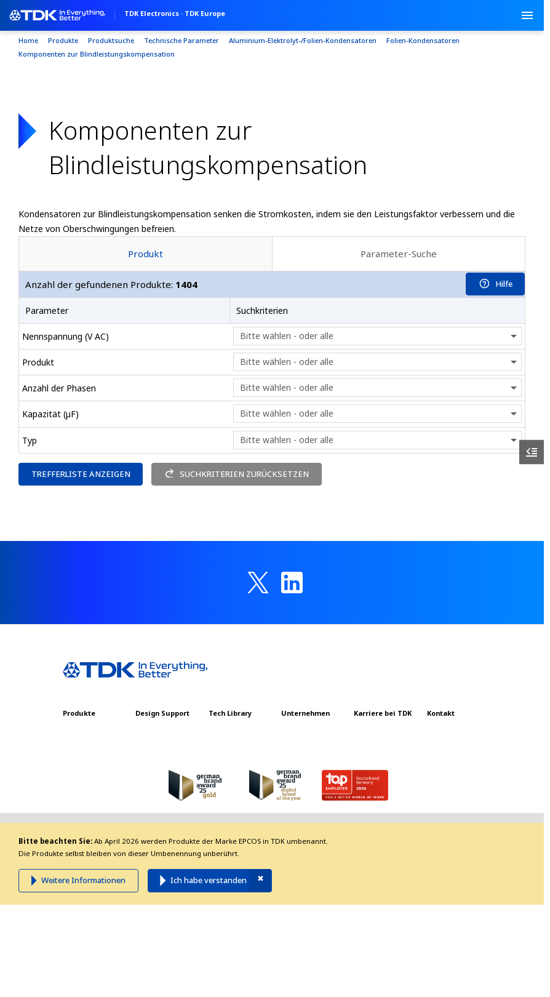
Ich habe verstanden (208, 880)
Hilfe (495, 283)
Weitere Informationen (83, 880)
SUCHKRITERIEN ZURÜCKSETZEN (236, 473)
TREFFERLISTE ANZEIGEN (80, 473)
